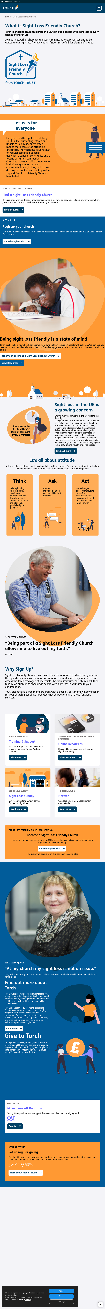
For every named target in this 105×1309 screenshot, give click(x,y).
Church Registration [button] (16, 241)
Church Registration (52, 848)
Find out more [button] (65, 451)
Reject (61, 1296)
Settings (61, 1302)
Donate (15, 1126)
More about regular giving (26, 1172)
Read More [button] (18, 809)
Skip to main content (10, 2)
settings (28, 1300)
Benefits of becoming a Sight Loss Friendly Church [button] (30, 355)
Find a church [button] (13, 209)
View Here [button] (18, 757)
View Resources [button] (12, 363)
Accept (61, 1291)
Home (8, 17)
